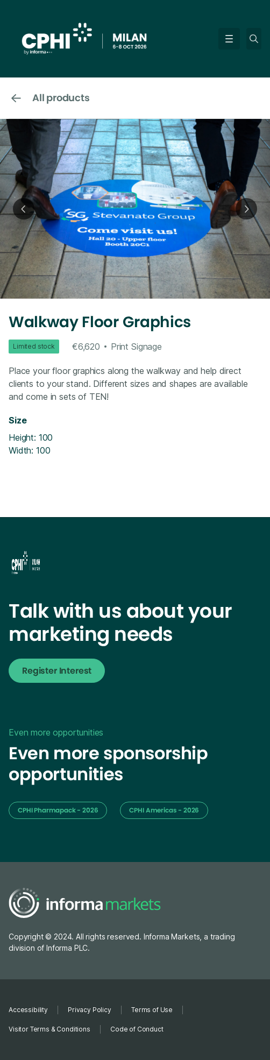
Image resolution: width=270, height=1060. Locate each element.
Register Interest (56, 671)
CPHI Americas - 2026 (164, 810)
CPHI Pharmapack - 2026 (58, 810)
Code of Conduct (137, 1029)
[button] (227, 39)
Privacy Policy (89, 1010)
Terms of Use (152, 1010)
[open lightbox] (135, 209)
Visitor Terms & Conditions (49, 1029)
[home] (113, 37)
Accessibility (28, 1010)
